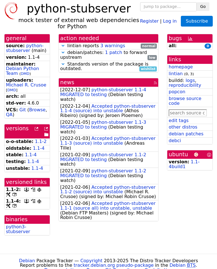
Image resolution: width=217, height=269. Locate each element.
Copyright (91, 260)
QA (9, 114)
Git (22, 109)
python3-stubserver (18, 229)
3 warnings (112, 45)
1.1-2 (41, 141)
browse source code (185, 101)
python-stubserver (25, 48)
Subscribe (197, 21)
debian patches (186, 133)
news (67, 82)
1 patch (113, 52)
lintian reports (108, 46)
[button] (63, 45)
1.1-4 (38, 148)
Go (203, 6)
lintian (176, 73)
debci (175, 140)
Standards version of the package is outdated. (108, 66)
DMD (25, 73)
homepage (181, 67)
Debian (27, 260)
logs (190, 80)
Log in (170, 20)
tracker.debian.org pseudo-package (114, 265)
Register (149, 20)
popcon (177, 91)
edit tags (178, 120)
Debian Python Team (22, 71)
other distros (183, 127)
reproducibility (185, 85)
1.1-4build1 (184, 164)
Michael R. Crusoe (26, 85)
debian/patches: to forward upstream (108, 55)
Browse (37, 109)
